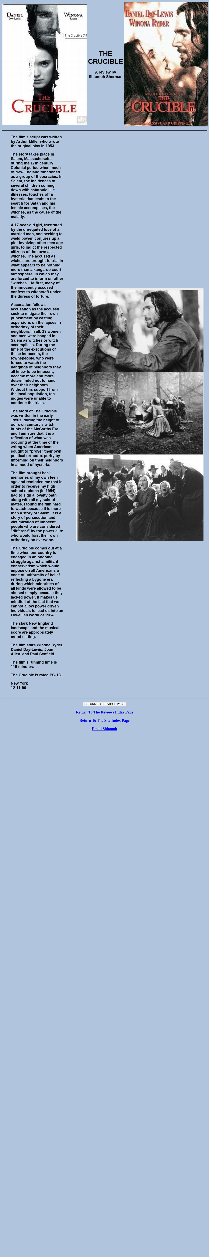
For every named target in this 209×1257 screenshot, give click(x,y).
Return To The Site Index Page (104, 720)
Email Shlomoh (104, 729)
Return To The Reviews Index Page (104, 712)
